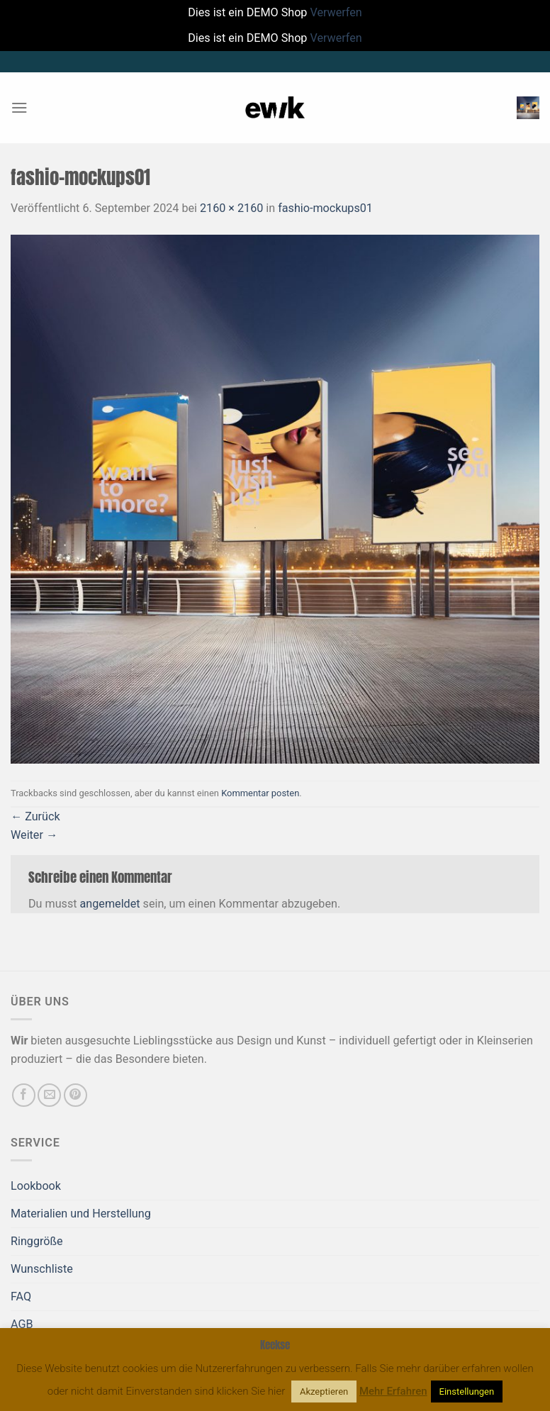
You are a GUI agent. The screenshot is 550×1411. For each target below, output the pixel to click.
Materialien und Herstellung (81, 1213)
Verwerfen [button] (335, 12)
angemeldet (110, 903)
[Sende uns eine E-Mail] (49, 1095)
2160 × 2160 (231, 208)
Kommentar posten (260, 793)
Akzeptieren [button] (324, 1391)
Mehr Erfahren (393, 1391)
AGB (22, 1324)
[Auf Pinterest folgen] (75, 1095)
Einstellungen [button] (467, 1391)
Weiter (34, 835)
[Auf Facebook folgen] (23, 1095)
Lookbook (36, 1186)
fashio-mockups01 (325, 208)
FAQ (21, 1296)
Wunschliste (42, 1269)
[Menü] (19, 107)
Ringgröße (37, 1241)
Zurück (35, 816)
